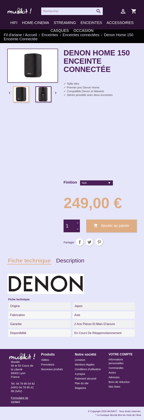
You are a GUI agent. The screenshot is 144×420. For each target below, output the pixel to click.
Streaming (65, 23)
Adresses (114, 377)
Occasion (84, 30)
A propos (80, 373)
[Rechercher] (72, 11)
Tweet (89, 242)
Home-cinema (35, 23)
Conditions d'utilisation (88, 369)
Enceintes (91, 23)
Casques (60, 30)
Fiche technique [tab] (29, 260)
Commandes (116, 367)
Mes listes (114, 386)
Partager (79, 242)
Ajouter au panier (111, 225)
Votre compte (121, 354)
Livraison (80, 359)
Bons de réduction (119, 381)
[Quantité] (70, 226)
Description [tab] (70, 260)
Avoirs (112, 372)
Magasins (80, 387)
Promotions (47, 364)
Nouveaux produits (52, 369)
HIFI (13, 23)
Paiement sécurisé (85, 378)
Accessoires (120, 23)
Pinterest (99, 242)
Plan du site (81, 383)
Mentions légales (84, 364)
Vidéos (45, 359)
